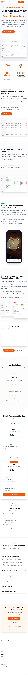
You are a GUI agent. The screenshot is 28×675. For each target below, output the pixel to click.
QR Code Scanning (4, 647)
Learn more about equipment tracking (10, 170)
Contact (2, 659)
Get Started (21, 1)
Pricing (2, 651)
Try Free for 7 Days (8, 31)
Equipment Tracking (4, 649)
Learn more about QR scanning (8, 227)
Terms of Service (4, 666)
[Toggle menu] (26, 2)
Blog (2, 658)
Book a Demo (21, 31)
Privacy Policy (3, 664)
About (2, 656)
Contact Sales (14, 528)
